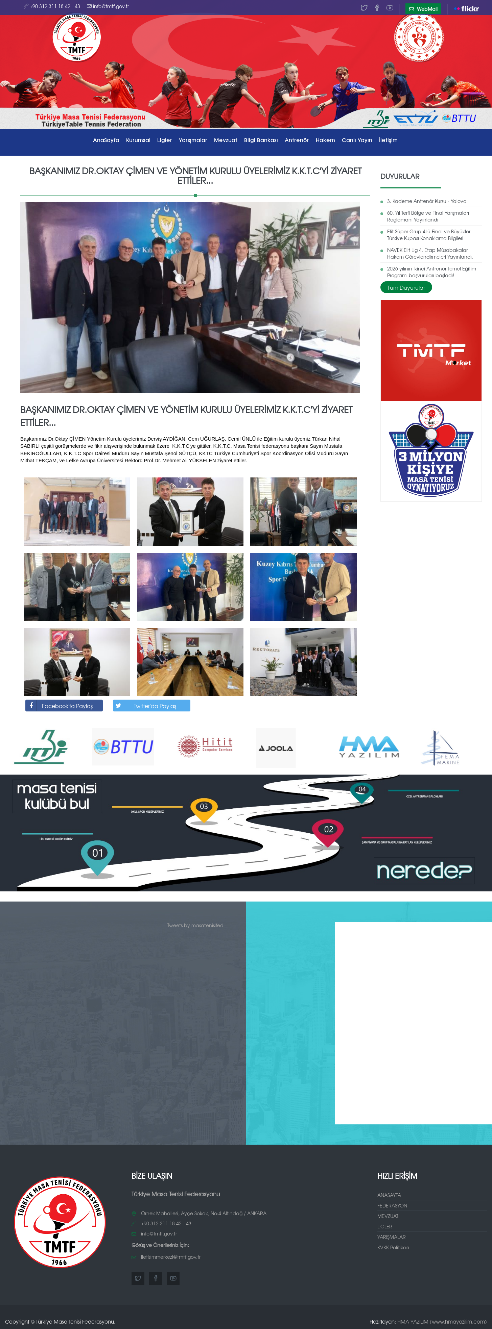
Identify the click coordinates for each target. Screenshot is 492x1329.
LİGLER (384, 1226)
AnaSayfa (106, 140)
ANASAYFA (389, 1195)
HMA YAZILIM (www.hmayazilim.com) (442, 1321)
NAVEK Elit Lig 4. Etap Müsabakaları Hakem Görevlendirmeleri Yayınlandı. (430, 253)
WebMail (423, 8)
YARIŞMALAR (391, 1236)
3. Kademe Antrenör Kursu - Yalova (427, 201)
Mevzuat (225, 140)
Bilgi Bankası (261, 140)
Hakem (325, 140)
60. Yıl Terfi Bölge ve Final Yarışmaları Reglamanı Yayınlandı (428, 216)
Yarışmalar (193, 140)
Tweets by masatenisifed (195, 925)
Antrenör (297, 140)
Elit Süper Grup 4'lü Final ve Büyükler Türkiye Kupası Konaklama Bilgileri (428, 234)
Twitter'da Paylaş (144, 705)
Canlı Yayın (357, 140)
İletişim (388, 140)
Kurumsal (138, 140)
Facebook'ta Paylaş (59, 705)
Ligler (164, 140)
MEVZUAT (387, 1216)
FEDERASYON (392, 1205)
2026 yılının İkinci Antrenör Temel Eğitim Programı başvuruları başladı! (431, 272)
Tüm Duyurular (406, 287)
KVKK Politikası (393, 1247)
